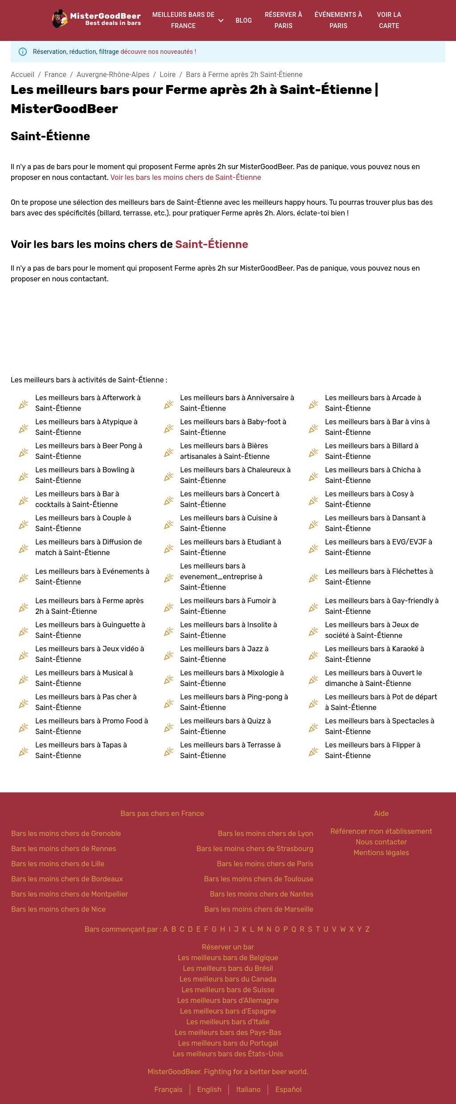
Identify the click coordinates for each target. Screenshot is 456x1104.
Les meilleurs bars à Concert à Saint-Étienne (230, 499)
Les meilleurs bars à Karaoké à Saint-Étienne (374, 654)
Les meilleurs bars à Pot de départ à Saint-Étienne (381, 702)
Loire (168, 74)
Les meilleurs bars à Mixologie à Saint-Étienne (232, 678)
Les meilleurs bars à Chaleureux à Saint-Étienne (235, 475)
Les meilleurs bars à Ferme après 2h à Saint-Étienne (89, 606)
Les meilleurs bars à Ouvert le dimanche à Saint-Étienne (373, 678)
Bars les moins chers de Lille (57, 864)
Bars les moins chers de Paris (265, 864)
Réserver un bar (228, 947)
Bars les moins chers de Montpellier (69, 894)
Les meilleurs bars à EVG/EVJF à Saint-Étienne (378, 547)
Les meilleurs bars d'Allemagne (228, 1000)
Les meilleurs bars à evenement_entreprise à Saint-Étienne (221, 577)
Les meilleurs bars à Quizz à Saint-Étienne (225, 726)
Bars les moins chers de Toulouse (259, 879)
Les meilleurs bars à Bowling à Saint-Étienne (84, 475)
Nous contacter (381, 842)
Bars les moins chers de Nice (58, 909)
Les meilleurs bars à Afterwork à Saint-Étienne (88, 403)
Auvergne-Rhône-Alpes (113, 74)
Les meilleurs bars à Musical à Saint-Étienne (84, 678)
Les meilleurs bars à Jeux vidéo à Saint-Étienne (89, 654)
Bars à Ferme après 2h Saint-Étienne (244, 74)
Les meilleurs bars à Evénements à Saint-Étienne (92, 576)
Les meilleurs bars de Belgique (228, 958)
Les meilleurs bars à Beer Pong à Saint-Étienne (88, 451)
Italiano (248, 1089)
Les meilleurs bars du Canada (227, 979)
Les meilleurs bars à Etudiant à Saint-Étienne (230, 547)
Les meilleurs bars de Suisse (227, 990)
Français (169, 1089)
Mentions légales (381, 852)
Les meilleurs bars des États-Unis (228, 1054)
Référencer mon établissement (381, 831)
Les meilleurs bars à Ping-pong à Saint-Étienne (234, 702)
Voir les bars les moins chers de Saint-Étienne (185, 177)
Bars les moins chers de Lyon (266, 833)
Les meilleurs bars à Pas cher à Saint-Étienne (86, 702)
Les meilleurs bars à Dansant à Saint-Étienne (375, 523)
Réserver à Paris (283, 20)
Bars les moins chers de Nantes (262, 894)
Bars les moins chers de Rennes (63, 848)
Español (288, 1089)
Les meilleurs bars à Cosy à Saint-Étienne (369, 499)
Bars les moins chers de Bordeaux (67, 879)
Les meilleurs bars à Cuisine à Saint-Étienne (228, 523)
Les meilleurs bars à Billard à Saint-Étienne (372, 451)
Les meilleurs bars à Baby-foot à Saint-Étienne (233, 427)
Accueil (22, 74)
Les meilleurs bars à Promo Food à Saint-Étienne (91, 726)
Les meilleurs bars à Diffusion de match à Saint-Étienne (88, 547)
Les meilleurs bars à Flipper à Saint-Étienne (372, 750)
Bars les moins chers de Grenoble (66, 833)
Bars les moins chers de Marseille (259, 909)
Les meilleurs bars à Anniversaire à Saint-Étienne (237, 403)
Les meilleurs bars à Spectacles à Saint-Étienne (380, 726)
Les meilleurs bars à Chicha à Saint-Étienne (373, 475)
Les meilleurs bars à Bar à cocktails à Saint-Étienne (77, 499)
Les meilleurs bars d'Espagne (228, 1011)
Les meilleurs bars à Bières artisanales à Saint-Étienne (225, 451)
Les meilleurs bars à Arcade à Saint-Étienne (373, 403)
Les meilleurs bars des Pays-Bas (228, 1032)
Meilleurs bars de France (183, 20)
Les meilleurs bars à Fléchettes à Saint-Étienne (379, 576)
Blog (244, 20)
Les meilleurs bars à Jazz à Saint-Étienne (224, 654)
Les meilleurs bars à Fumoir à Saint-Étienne (228, 606)
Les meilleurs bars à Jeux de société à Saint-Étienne (372, 630)
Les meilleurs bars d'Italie (227, 1022)
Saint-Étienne (211, 244)
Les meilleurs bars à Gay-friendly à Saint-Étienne (382, 606)
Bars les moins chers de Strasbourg (255, 848)
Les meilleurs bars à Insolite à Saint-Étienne (228, 630)
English (209, 1089)
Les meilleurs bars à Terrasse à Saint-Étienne (230, 750)
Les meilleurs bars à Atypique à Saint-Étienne (86, 427)
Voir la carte (389, 20)
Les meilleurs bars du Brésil (228, 968)
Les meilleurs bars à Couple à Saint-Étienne (83, 523)
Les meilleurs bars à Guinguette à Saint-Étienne (90, 630)
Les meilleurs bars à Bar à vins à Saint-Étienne (377, 427)
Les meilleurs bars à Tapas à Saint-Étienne (81, 750)
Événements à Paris (338, 20)
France (55, 74)
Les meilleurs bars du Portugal (228, 1043)
